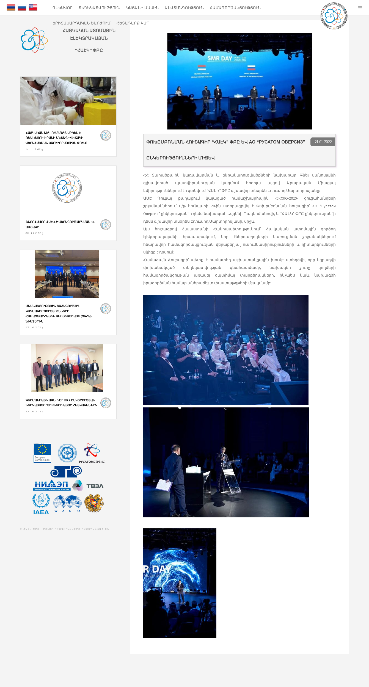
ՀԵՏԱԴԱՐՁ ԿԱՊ (133, 23)
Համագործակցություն (235, 7)
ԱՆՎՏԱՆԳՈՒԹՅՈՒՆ (184, 7)
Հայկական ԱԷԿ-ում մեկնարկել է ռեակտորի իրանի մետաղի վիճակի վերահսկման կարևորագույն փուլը (56, 138)
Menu (360, 7)
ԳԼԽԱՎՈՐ (63, 7)
